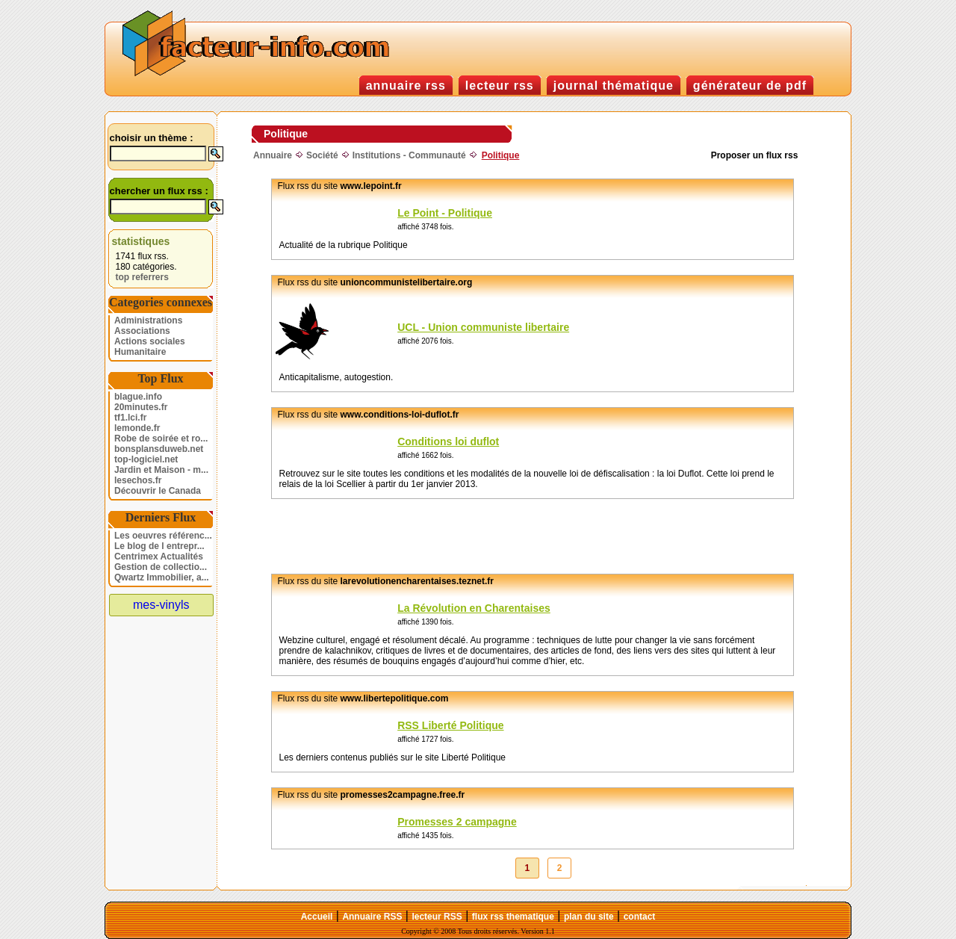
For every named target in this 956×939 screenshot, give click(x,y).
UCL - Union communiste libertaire (483, 327)
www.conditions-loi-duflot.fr (400, 414)
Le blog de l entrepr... (159, 546)
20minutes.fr (140, 407)
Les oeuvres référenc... (163, 535)
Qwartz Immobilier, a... (161, 577)
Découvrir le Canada (157, 491)
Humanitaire (140, 352)
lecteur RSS (437, 916)
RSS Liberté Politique (450, 725)
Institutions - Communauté (409, 155)
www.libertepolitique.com (395, 698)
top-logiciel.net (146, 459)
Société (322, 155)
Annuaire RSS (372, 916)
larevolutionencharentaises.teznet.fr (417, 581)
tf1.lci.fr (130, 417)
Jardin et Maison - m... (161, 470)
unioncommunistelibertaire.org (407, 282)
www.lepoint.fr (371, 186)
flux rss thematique (513, 916)
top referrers (142, 277)
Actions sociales (149, 341)
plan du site (589, 916)
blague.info (138, 396)
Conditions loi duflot (448, 441)
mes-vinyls (161, 604)
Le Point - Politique (444, 213)
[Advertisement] (511, 536)
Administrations (148, 320)
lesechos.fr (137, 480)
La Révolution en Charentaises (473, 608)
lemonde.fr (137, 428)
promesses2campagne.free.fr (403, 795)
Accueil (317, 916)
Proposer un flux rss (754, 155)
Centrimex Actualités (158, 556)
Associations (142, 331)
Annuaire (272, 155)
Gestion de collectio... (160, 567)
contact (640, 916)
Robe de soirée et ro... (161, 438)
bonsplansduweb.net (158, 449)
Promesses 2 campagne (457, 822)
